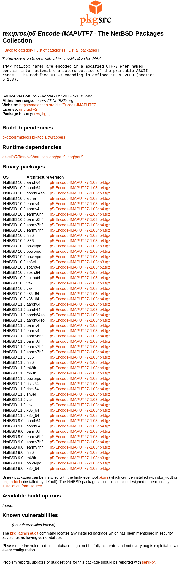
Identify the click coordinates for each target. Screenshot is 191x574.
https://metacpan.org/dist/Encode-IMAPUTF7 (57, 111)
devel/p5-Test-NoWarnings (25, 163)
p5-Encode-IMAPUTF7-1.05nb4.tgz (80, 188)
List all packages (82, 50)
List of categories (50, 50)
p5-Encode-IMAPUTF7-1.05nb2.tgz (80, 273)
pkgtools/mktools (16, 143)
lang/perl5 (57, 163)
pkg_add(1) (12, 487)
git (51, 119)
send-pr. (149, 568)
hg (44, 119)
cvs (37, 119)
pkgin (103, 483)
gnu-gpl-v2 (28, 115)
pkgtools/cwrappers (48, 143)
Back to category (19, 50)
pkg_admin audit (24, 539)
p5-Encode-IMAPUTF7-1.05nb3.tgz (80, 199)
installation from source (22, 492)
